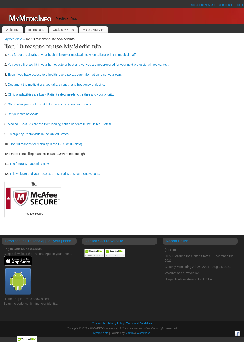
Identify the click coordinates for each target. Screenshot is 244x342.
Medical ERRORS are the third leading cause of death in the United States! (59, 124)
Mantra (129, 333)
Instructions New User (203, 4)
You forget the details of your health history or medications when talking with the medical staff (72, 54)
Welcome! (13, 29)
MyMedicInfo (30, 18)
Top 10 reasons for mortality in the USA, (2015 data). (46, 144)
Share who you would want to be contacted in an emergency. (50, 104)
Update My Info (63, 29)
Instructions (36, 29)
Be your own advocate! (23, 114)
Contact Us (98, 323)
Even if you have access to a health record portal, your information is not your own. (65, 74)
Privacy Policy (115, 323)
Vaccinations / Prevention (182, 273)
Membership (226, 4)
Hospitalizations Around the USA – (188, 279)
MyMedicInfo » (15, 39)
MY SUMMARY (93, 29)
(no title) (170, 250)
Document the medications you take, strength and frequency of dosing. (56, 84)
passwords (34, 249)
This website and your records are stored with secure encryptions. (55, 173)
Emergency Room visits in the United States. (38, 134)
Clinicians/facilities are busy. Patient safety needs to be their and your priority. (61, 94)
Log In (239, 4)
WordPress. (144, 333)
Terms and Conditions (139, 323)
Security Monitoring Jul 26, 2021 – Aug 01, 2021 (198, 267)
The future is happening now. (29, 163)
